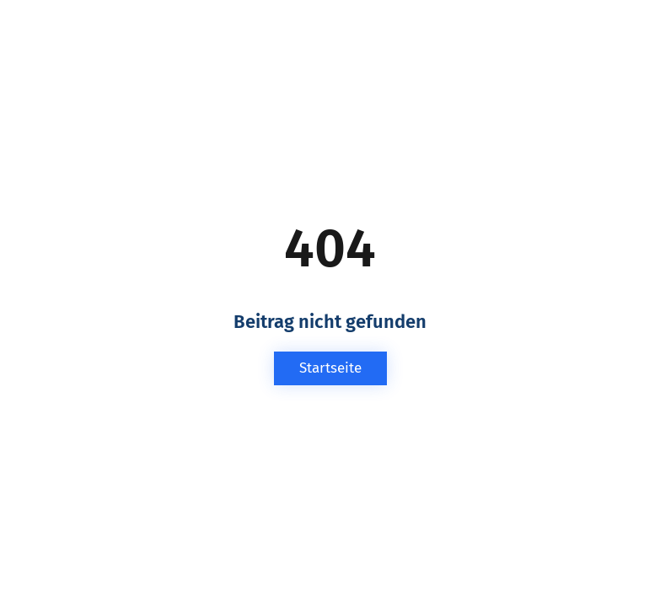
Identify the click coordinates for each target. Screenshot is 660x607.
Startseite (330, 368)
